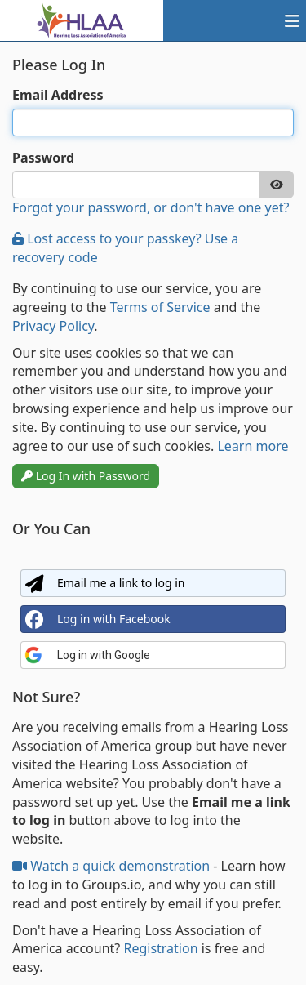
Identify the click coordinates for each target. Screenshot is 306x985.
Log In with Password (85, 476)
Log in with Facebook (96, 619)
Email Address (58, 95)
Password (43, 158)
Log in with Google (87, 655)
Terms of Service (160, 307)
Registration (160, 948)
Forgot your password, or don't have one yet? (150, 207)
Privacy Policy (53, 326)
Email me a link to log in (102, 583)
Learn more (252, 446)
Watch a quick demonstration (112, 866)
